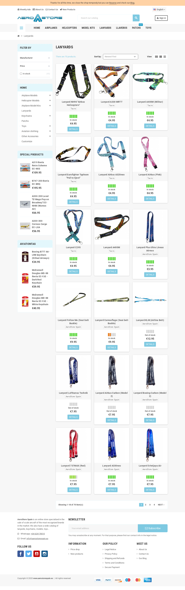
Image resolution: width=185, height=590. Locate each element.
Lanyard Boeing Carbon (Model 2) (150, 397)
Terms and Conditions (114, 566)
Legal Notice (110, 553)
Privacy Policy (111, 557)
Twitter (28, 557)
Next (161, 508)
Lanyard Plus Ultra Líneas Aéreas (150, 250)
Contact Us (52, 9)
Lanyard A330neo (111, 469)
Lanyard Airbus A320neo (112, 175)
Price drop (75, 553)
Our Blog (142, 562)
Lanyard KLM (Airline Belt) (150, 322)
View (149, 56)
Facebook (20, 557)
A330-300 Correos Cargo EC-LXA (39, 224)
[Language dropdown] (159, 9)
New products (77, 557)
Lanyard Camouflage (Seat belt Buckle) (111, 324)
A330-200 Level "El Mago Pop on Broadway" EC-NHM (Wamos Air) (40, 202)
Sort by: (97, 56)
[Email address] (103, 532)
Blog (132, 3)
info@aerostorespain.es (37, 542)
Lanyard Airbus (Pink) (150, 175)
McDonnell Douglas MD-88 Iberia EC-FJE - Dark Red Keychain (40, 276)
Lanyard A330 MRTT (111, 102)
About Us (38, 9)
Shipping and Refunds (115, 562)
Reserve (113, 3)
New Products (67, 9)
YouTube (36, 557)
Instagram (44, 557)
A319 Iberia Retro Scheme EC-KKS (39, 165)
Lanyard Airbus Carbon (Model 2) (112, 397)
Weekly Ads (24, 9)
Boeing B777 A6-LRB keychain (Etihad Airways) (41, 254)
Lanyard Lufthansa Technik (73, 395)
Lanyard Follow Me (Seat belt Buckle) (73, 324)
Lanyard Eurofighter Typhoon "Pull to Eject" (73, 177)
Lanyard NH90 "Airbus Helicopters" (73, 103)
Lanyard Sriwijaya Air (150, 469)
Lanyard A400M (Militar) (150, 102)
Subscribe (153, 532)
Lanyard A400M (111, 248)
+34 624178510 (38, 537)
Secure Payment (112, 571)
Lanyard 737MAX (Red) (73, 469)
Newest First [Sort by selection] (110, 56)
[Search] (108, 18)
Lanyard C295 (73, 248)
